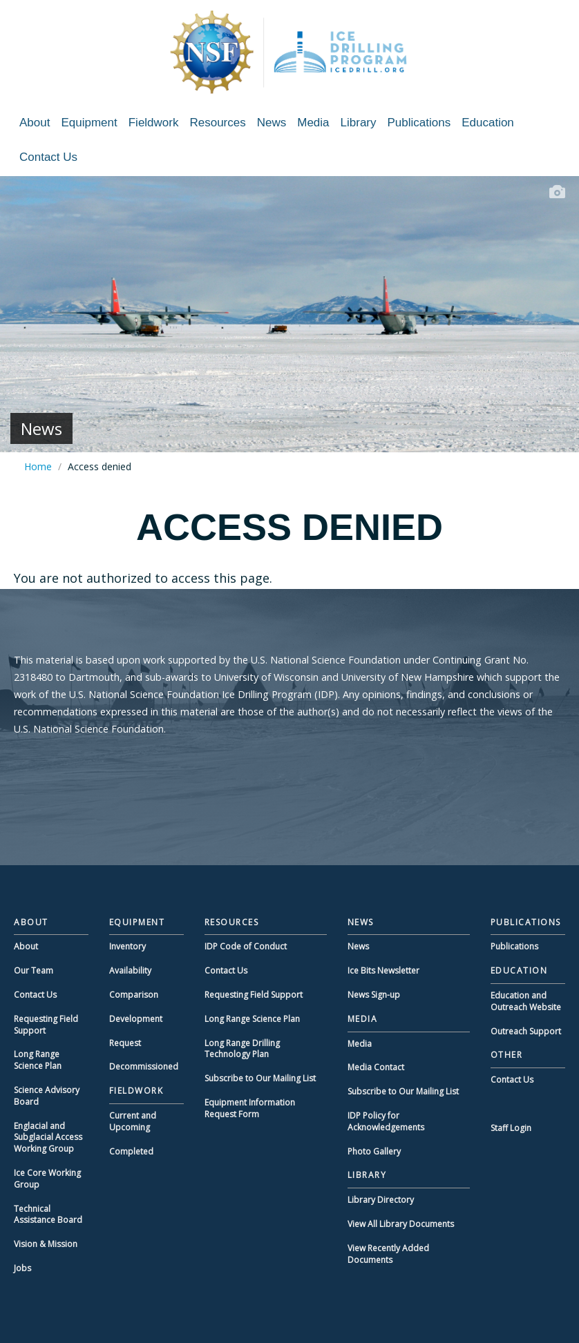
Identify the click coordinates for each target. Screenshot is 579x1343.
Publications (419, 122)
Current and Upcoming (132, 1121)
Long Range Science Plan (37, 1060)
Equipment (89, 122)
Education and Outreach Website (526, 1001)
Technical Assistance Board (48, 1214)
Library (359, 122)
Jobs (22, 1268)
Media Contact (376, 1067)
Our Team (33, 970)
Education (488, 122)
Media (313, 122)
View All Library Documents (401, 1224)
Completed (131, 1151)
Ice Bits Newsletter (383, 970)
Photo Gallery (374, 1151)
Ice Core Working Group (47, 1178)
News (272, 122)
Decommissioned (143, 1066)
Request (125, 1043)
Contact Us (48, 157)
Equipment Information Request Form (250, 1108)
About (34, 122)
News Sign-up (374, 995)
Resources (217, 122)
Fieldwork (154, 122)
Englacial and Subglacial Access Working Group (48, 1137)
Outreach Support (526, 1031)
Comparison (133, 995)
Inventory (127, 946)
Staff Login (511, 1128)
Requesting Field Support (46, 1024)
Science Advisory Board (46, 1096)
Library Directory (381, 1200)
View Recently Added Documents (388, 1254)
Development (135, 1019)
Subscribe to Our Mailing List (260, 1078)
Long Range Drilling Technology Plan (242, 1049)
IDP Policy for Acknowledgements (386, 1121)
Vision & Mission (45, 1244)
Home (38, 466)
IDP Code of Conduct (246, 946)
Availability (130, 970)
